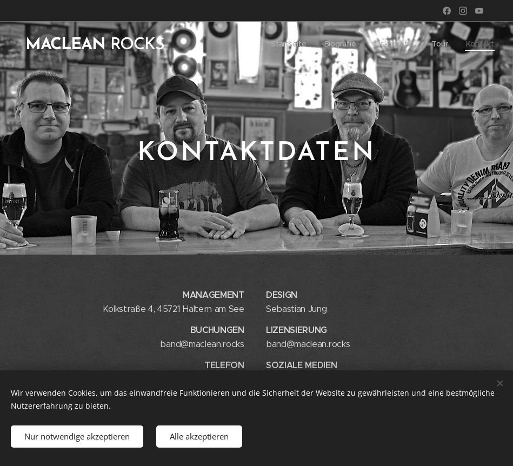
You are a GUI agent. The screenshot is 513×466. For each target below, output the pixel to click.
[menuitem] (289, 43)
